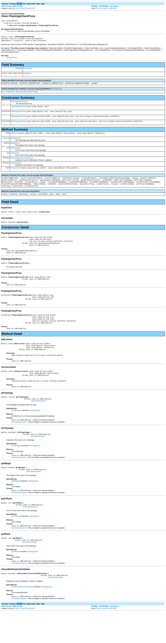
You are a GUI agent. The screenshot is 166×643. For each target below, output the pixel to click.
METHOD (31, 8)
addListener (14, 138)
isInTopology (14, 170)
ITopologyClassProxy (18, 104)
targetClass (27, 75)
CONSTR (23, 8)
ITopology (6, 143)
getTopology (14, 143)
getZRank (13, 159)
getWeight (13, 148)
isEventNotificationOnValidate (20, 165)
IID (3, 94)
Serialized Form (11, 59)
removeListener (15, 175)
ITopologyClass (11, 31)
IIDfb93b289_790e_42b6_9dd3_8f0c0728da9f (22, 94)
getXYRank (14, 154)
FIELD (17, 8)
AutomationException (38, 425)
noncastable (27, 70)
